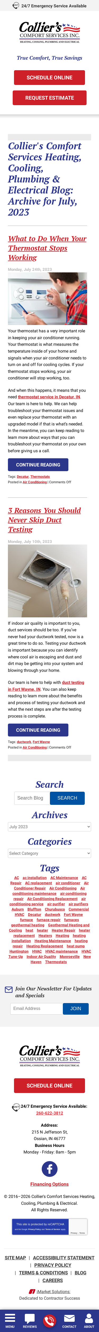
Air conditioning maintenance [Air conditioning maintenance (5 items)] (48, 891)
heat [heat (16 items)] (29, 930)
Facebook (50, 1169)
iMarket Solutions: (53, 1291)
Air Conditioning (35, 482)
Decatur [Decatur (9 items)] (34, 914)
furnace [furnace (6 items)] (26, 920)
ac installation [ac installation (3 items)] (35, 878)
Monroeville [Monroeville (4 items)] (70, 956)
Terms (82, 1233)
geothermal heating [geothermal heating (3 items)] (27, 925)
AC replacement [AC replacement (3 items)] (38, 883)
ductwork (24, 742)
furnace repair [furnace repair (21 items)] (48, 920)
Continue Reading (38, 464)
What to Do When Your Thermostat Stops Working (47, 247)
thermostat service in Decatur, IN (49, 396)
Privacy (74, 1233)
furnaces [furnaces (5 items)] (71, 920)
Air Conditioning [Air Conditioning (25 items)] (63, 888)
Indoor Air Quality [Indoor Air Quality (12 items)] (41, 956)
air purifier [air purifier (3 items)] (56, 904)
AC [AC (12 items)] (16, 878)
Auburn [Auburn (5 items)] (18, 909)
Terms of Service (52, 1229)
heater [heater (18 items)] (42, 930)
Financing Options (49, 1184)
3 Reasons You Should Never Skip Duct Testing (44, 519)
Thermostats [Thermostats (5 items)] (56, 962)
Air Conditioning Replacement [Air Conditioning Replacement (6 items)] (52, 899)
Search (67, 798)
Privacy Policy (34, 1229)
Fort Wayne (41, 742)
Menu (10, 1327)
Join (75, 1008)
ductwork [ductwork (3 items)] (52, 914)
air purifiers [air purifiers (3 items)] (78, 904)
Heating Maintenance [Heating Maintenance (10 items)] (53, 941)
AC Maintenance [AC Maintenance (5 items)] (64, 878)
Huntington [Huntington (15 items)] (19, 951)
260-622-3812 (49, 1321)
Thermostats (40, 477)
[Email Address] (39, 1009)
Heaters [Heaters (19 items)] (45, 935)
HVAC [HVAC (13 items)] (37, 951)
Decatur (23, 477)
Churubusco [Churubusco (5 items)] (55, 909)
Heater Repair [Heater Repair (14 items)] (63, 930)
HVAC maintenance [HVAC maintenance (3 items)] (61, 951)
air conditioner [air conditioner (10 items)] (68, 883)
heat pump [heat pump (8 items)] (76, 946)
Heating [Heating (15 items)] (62, 935)
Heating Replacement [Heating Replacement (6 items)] (44, 946)
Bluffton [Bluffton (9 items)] (34, 909)
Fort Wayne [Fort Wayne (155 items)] (73, 914)
